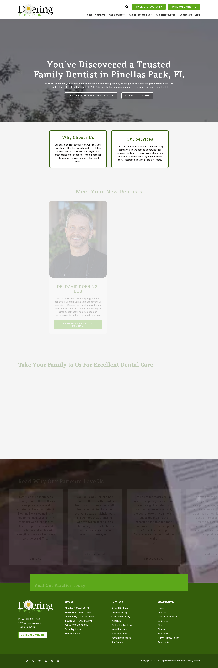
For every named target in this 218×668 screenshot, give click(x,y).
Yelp (58, 661)
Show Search (127, 7)
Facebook (21, 661)
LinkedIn (45, 661)
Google (33, 661)
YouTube (39, 661)
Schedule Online (183, 7)
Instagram (51, 661)
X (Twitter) (27, 661)
